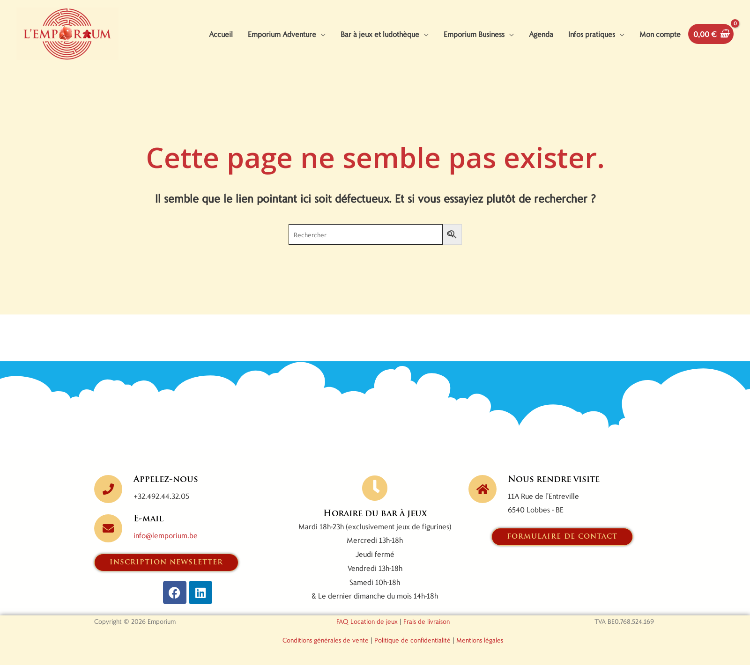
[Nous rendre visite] (482, 489)
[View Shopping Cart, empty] (711, 34)
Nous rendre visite (554, 479)
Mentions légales (479, 640)
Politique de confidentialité (412, 640)
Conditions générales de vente (325, 640)
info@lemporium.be (166, 535)
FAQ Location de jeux (367, 621)
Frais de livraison (426, 621)
